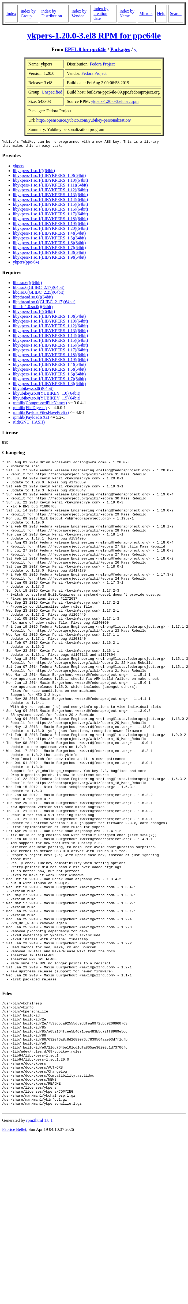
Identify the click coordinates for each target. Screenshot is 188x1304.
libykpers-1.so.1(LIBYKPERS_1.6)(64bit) (49, 244)
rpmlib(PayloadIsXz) (31, 419)
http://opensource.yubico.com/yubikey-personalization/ (83, 120)
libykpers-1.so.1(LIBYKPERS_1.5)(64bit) (49, 239)
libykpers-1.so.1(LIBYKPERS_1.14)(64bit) (50, 201)
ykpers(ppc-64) (26, 263)
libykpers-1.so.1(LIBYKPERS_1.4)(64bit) (49, 234)
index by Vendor (79, 13)
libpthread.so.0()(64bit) (33, 298)
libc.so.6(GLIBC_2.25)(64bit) (38, 294)
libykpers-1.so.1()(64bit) (34, 172)
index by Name (126, 13)
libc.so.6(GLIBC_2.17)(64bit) (38, 289)
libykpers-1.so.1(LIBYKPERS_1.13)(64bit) (50, 196)
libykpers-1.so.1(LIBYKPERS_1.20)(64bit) (50, 230)
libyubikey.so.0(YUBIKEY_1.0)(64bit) (46, 395)
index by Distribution (51, 13)
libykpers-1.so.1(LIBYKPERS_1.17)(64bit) (50, 215)
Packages (120, 49)
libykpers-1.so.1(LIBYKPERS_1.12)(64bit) (50, 191)
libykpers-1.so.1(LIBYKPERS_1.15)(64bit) (50, 206)
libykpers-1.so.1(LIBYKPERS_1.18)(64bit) (50, 220)
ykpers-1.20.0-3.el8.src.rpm (114, 101)
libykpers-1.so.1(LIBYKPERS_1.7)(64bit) (49, 249)
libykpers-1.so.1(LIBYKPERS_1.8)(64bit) (49, 254)
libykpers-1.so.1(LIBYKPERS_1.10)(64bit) (50, 182)
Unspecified (52, 92)
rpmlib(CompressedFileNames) (40, 404)
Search (176, 13)
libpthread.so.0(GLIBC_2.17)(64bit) (44, 303)
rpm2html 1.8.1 (39, 1249)
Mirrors (145, 13)
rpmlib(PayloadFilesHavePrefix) (41, 414)
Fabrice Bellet (14, 1258)
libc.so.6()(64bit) (27, 284)
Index (11, 13)
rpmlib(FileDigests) (30, 409)
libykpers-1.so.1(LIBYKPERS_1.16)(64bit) (50, 210)
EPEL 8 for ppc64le (85, 49)
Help (161, 13)
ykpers (18, 167)
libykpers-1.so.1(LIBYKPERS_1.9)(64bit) (49, 259)
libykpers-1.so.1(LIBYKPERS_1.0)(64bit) (49, 177)
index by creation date (100, 13)
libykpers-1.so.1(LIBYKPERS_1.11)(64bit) (50, 186)
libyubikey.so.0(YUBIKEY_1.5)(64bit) (46, 399)
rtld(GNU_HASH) (29, 423)
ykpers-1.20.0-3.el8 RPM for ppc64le (94, 35)
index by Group (28, 13)
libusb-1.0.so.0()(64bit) (33, 308)
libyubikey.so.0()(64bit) (33, 390)
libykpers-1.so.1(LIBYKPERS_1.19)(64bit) (50, 225)
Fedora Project (102, 64)
